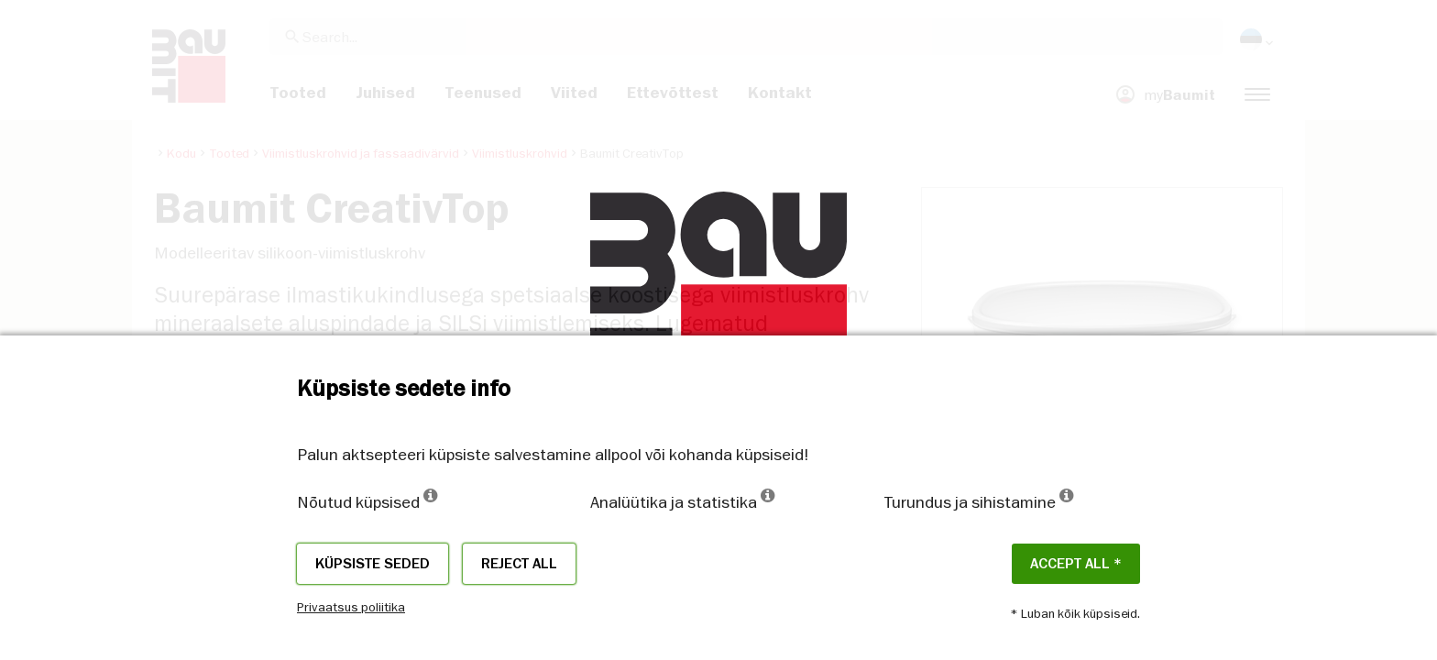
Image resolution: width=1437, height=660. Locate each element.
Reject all (519, 564)
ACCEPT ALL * (1076, 564)
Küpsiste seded (372, 564)
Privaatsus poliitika (351, 607)
